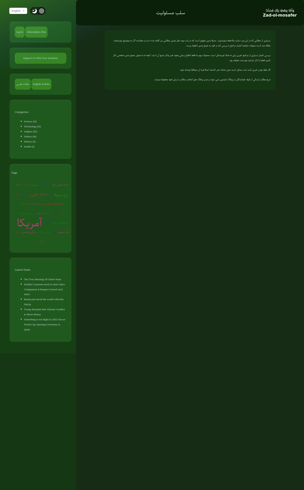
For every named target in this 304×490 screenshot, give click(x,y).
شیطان (18, 184)
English (18, 10)
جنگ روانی (25, 203)
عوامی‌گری (43, 194)
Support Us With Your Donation (40, 58)
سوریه (34, 184)
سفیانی (17, 232)
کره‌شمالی (55, 213)
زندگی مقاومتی (29, 232)
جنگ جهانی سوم (60, 185)
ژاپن (38, 232)
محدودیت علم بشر (52, 203)
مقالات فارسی (22, 84)
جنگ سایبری (35, 203)
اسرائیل (47, 222)
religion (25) (30, 131)
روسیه (61, 194)
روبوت (18, 194)
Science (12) (30, 121)
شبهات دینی (59, 222)
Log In (19, 32)
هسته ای (45, 184)
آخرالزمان (25, 194)
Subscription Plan (36, 32)
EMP (50, 194)
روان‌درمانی (40, 213)
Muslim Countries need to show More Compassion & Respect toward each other (44, 289)
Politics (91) (30, 136)
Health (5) (29, 147)
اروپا (34, 213)
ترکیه (62, 213)
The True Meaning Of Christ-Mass (42, 279)
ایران (54, 232)
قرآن (42, 241)
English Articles (41, 84)
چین (34, 194)
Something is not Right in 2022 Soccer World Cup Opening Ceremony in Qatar (45, 324)
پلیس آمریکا (46, 232)
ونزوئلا (48, 213)
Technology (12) (32, 126)
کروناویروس (25, 213)
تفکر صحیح (63, 232)
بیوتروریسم (26, 184)
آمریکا (29, 222)
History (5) (29, 142)
